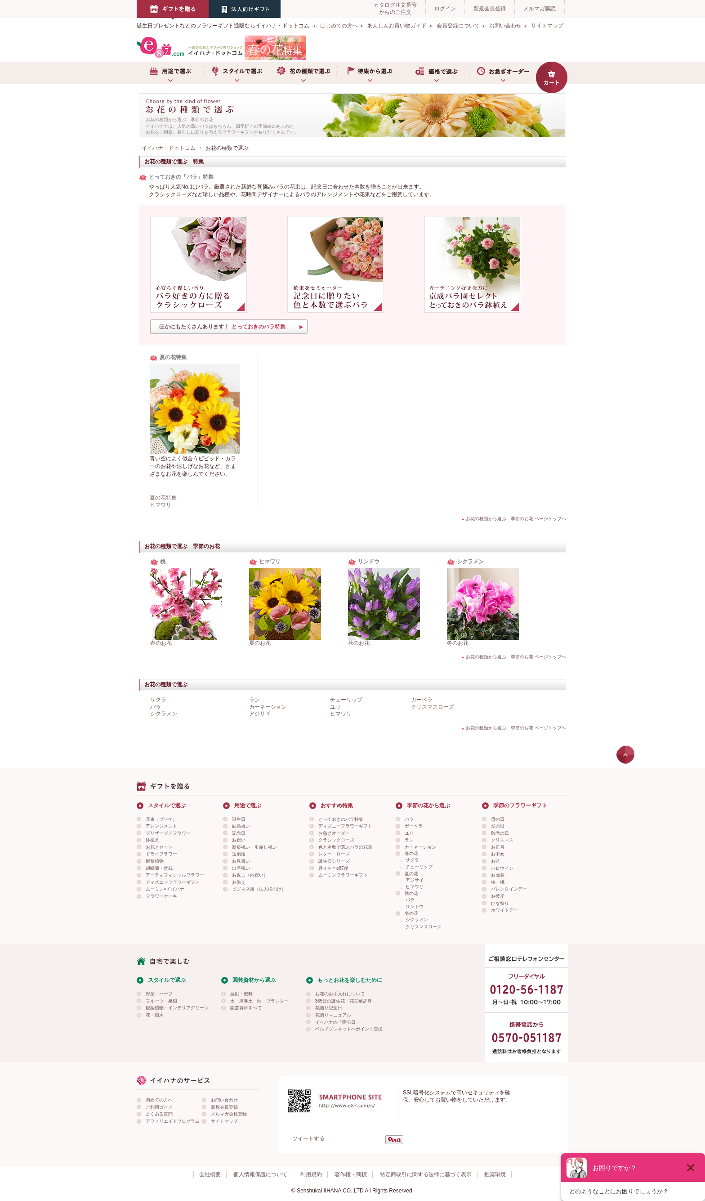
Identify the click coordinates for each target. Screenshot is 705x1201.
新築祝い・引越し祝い (254, 847)
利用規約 (311, 1174)
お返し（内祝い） (250, 875)
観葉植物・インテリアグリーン (177, 1007)
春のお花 (161, 643)
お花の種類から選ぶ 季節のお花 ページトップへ (516, 518)
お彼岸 (497, 896)
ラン (254, 700)
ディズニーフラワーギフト (173, 882)
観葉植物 (155, 861)
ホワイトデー (504, 910)
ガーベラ (422, 700)
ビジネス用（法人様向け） (259, 888)
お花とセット (159, 847)
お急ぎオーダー (502, 73)
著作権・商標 (351, 1174)
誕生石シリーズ (334, 861)
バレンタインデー (509, 888)
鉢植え (152, 839)
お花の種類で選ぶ (303, 73)
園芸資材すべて (246, 1007)
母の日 (497, 819)
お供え (238, 882)
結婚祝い (241, 825)
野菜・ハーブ (159, 993)
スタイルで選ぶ (236, 73)
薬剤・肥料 (241, 993)
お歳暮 (497, 875)
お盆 (495, 861)
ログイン (445, 8)
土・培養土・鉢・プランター (259, 1001)
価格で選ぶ (436, 73)
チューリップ (346, 700)
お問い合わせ (505, 25)
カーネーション (268, 707)
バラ (155, 707)
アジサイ (260, 714)
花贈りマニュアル (333, 1014)
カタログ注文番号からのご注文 (395, 8)
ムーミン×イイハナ (165, 888)
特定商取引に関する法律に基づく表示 (426, 1174)
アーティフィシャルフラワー (175, 875)
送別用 (238, 853)
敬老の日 (500, 833)
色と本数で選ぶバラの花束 (345, 847)
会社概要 (210, 1174)
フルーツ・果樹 (161, 1001)
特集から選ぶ (369, 73)
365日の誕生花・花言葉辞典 (343, 1001)
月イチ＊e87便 (333, 868)
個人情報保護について (260, 1174)
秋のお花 (359, 643)
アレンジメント (161, 825)
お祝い (238, 839)
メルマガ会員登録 (229, 1113)
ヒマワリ (160, 505)
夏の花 (411, 873)
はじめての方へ (339, 25)
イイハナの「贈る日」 (337, 1022)
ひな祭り (500, 903)
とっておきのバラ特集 (340, 819)
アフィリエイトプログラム (173, 1121)
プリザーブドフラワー (168, 833)
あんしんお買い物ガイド (397, 25)
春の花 (411, 853)
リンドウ (415, 906)
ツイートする (308, 1138)
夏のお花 (260, 643)
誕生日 (238, 819)
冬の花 (411, 913)
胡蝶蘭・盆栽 (159, 868)
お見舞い (241, 861)
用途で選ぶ (170, 73)
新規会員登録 (489, 8)
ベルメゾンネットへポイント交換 (349, 1028)
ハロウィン (502, 868)
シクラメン (163, 714)
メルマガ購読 (539, 8)
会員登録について (458, 25)
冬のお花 (458, 643)
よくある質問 (159, 1113)
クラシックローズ (336, 839)
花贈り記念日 (328, 1007)
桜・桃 (497, 882)
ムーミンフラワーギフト (343, 875)
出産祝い (241, 868)
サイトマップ (547, 25)
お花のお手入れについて (340, 993)
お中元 (497, 853)
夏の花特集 (163, 498)
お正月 (497, 847)
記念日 (238, 833)
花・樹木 (155, 1014)
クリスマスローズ (432, 707)
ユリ (335, 707)
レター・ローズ (334, 853)
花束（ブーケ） (161, 819)
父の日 (497, 825)
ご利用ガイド (159, 1107)
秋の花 (411, 893)
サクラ (158, 700)
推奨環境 (495, 1174)
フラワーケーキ (161, 896)
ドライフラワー (161, 853)
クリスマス (502, 839)
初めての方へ (159, 1100)
